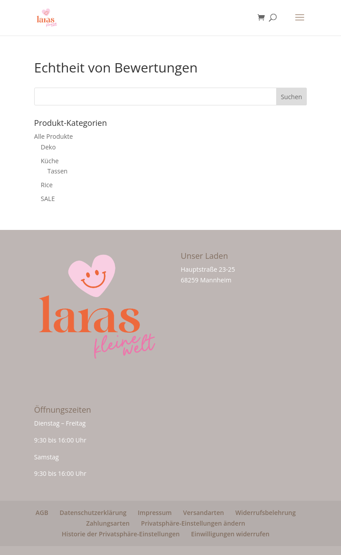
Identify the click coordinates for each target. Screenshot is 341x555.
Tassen (57, 171)
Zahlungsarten (108, 523)
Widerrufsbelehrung (265, 512)
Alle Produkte (53, 136)
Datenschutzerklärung (92, 512)
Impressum (154, 512)
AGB (42, 512)
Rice (47, 185)
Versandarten (203, 512)
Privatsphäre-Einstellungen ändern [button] (193, 523)
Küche (50, 161)
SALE (48, 198)
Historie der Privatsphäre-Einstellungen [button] (121, 534)
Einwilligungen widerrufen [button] (230, 534)
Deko (48, 147)
